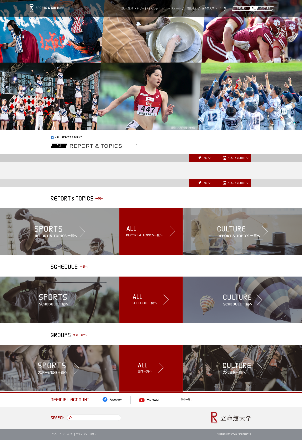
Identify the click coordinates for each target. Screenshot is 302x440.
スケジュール (172, 8)
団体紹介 (191, 8)
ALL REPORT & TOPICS (69, 137)
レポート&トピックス (149, 8)
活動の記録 (127, 8)
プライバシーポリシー (87, 434)
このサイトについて (62, 434)
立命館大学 (208, 8)
